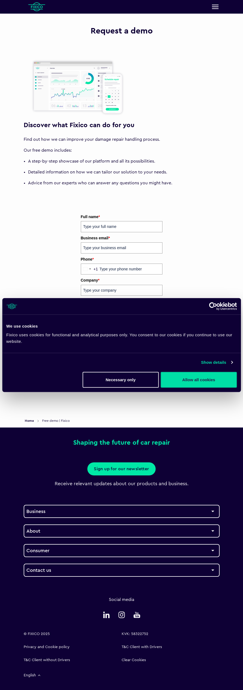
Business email (95, 238)
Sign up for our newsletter (121, 469)
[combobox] (89, 269)
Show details (213, 362)
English (32, 675)
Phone (87, 259)
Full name (90, 217)
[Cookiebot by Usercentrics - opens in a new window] (213, 306)
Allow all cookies (198, 379)
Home (30, 420)
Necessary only (121, 379)
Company (90, 280)
